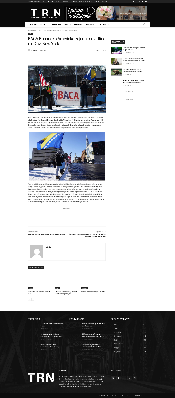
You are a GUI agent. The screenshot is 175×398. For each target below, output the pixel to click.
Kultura (35, 30)
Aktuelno (84, 288)
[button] (144, 24)
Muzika (31, 288)
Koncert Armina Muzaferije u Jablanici (93, 291)
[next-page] (32, 299)
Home (30, 30)
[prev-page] (29, 299)
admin (35, 50)
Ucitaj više (129, 91)
